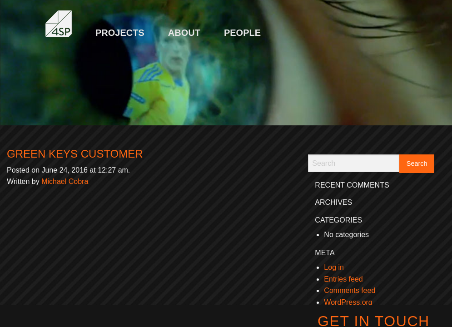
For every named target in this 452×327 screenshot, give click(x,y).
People (242, 33)
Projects (119, 33)
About (184, 33)
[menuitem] (120, 28)
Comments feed (349, 290)
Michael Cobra (64, 181)
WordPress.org (348, 302)
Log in (334, 267)
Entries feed (343, 279)
